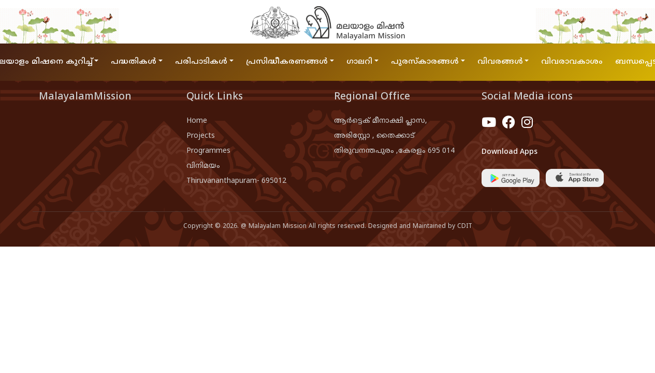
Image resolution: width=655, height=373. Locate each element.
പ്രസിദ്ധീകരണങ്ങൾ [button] (287, 62)
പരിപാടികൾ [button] (201, 62)
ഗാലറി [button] (359, 62)
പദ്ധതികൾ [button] (133, 62)
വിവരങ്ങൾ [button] (500, 62)
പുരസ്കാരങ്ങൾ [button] (425, 62)
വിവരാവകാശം (572, 62)
